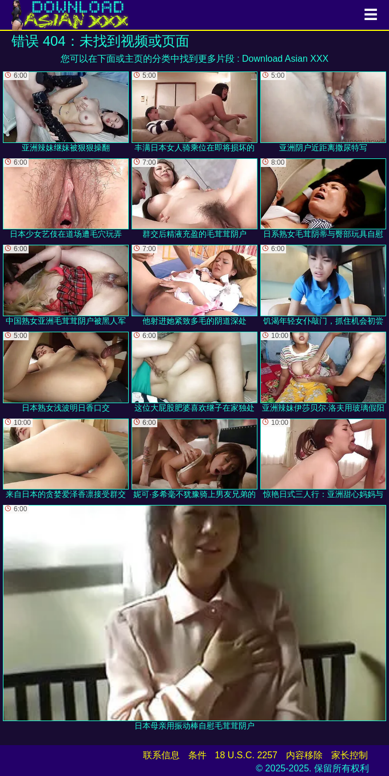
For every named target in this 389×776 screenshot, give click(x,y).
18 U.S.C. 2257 (246, 755)
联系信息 (161, 755)
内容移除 (304, 755)
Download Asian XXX (285, 58)
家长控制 (349, 755)
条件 (197, 755)
